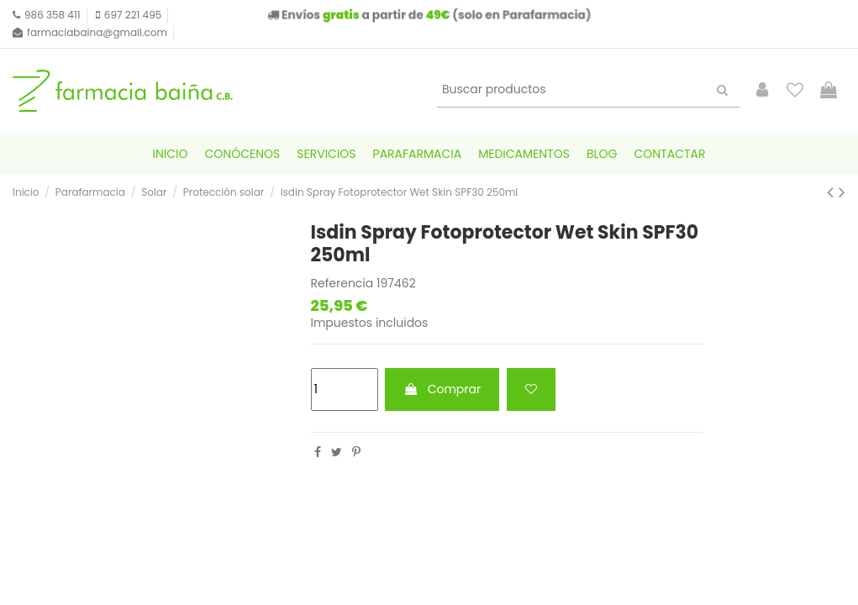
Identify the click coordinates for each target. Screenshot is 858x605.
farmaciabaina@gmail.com (97, 32)
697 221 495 (132, 15)
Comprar (442, 389)
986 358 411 (52, 15)
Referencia (342, 284)
